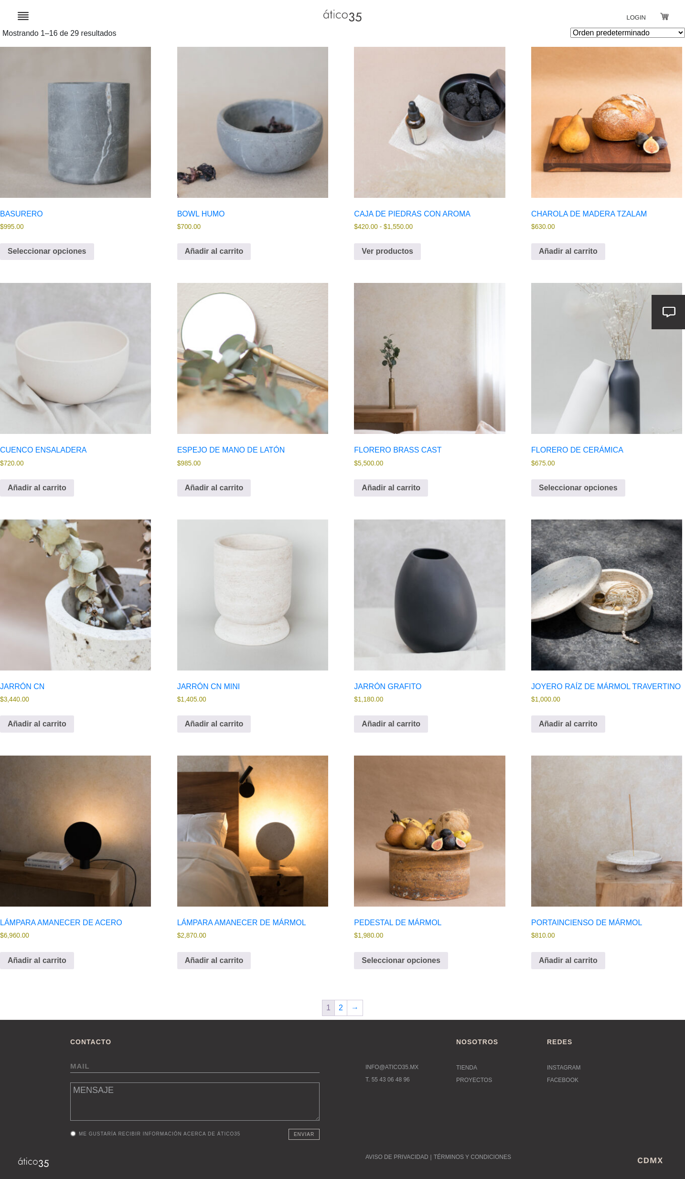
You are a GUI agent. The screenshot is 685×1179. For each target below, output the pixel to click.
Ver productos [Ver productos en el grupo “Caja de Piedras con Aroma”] (387, 251)
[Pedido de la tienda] (627, 33)
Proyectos (474, 1080)
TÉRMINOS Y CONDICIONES (472, 1157)
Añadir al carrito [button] (214, 251)
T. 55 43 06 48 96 (387, 1079)
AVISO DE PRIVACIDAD (396, 1157)
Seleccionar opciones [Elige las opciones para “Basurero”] (47, 251)
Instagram (563, 1067)
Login (636, 17)
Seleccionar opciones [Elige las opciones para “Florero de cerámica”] (578, 488)
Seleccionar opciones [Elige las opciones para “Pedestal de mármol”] (401, 960)
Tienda (466, 1067)
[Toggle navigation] (23, 15)
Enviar (304, 1134)
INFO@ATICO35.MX (391, 1067)
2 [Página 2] (341, 1008)
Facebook (562, 1080)
